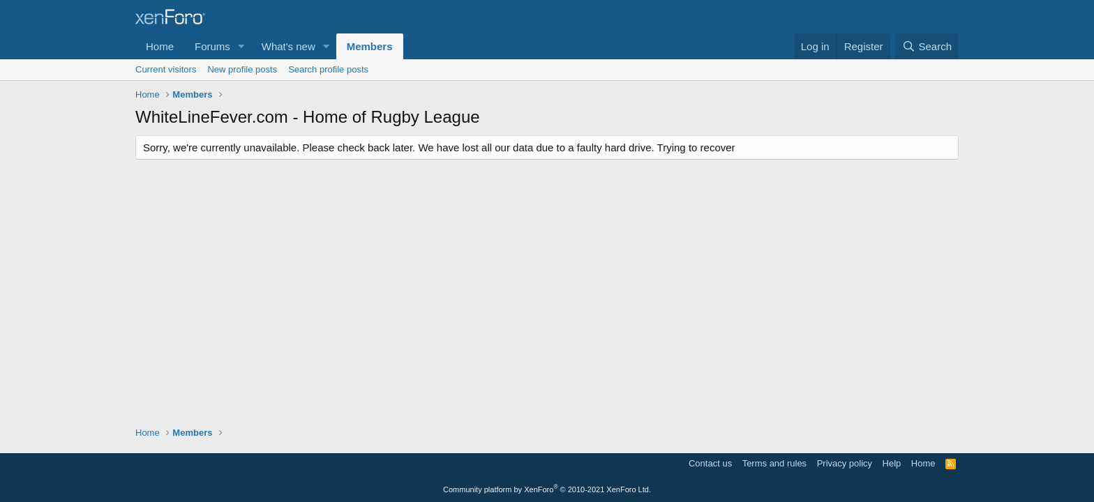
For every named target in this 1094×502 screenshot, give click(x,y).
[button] (241, 46)
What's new (288, 46)
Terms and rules (774, 463)
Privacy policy (844, 463)
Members (370, 46)
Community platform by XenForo (547, 489)
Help (892, 463)
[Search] (927, 46)
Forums (212, 46)
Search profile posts (328, 69)
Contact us (710, 463)
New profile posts (242, 69)
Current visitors (165, 69)
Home (160, 46)
